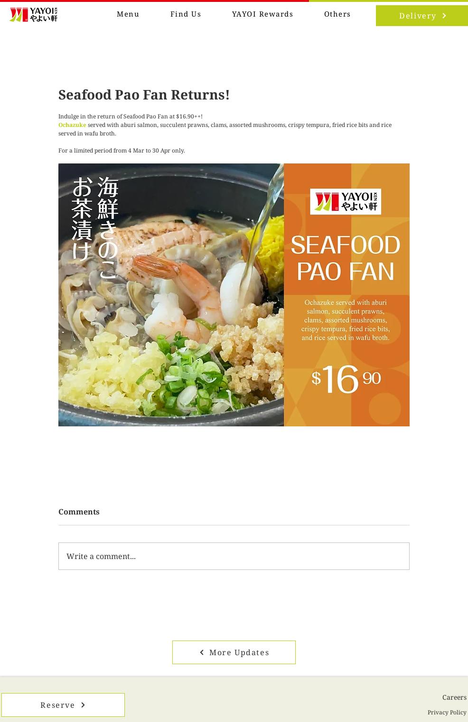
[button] (338, 14)
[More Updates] (234, 652)
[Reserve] (63, 705)
